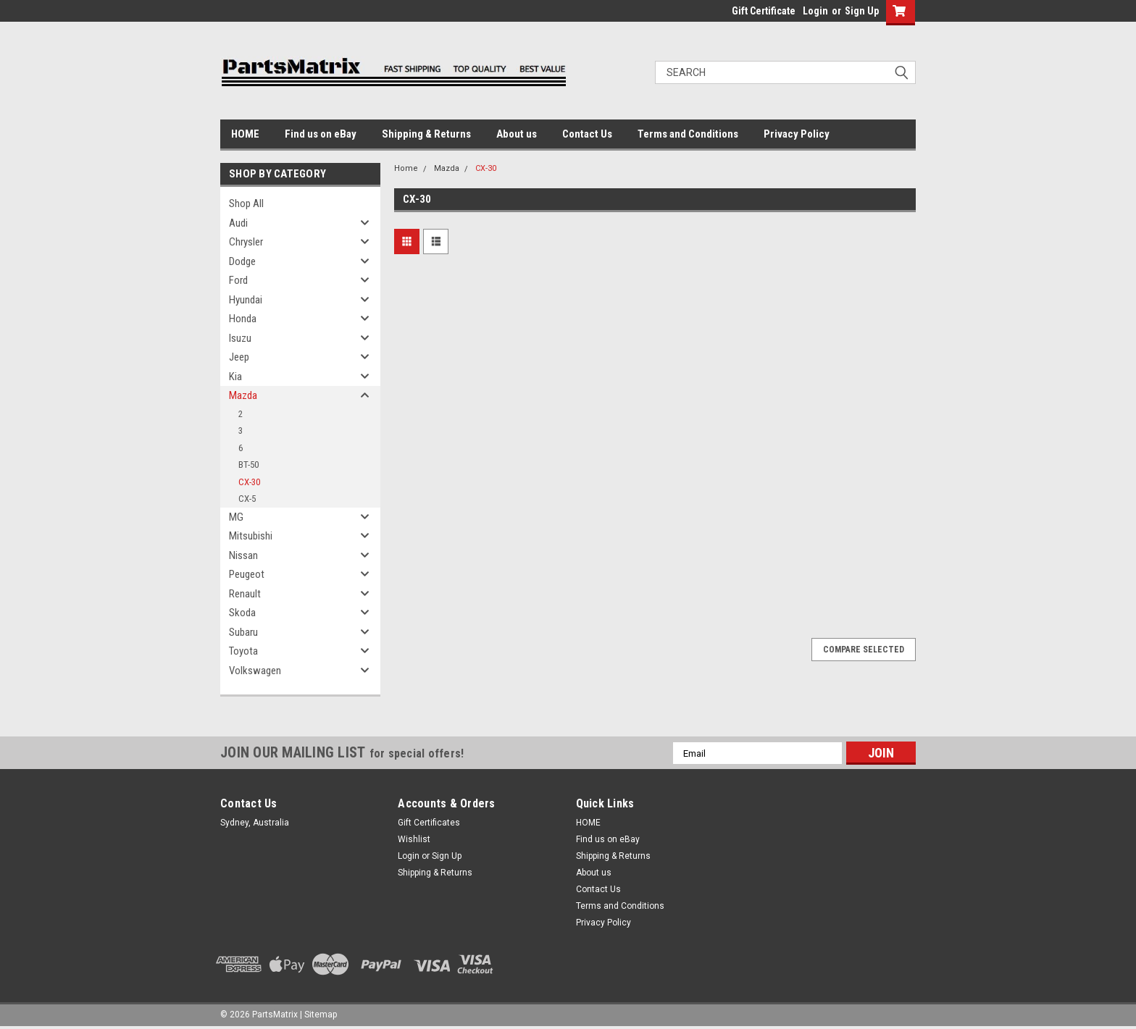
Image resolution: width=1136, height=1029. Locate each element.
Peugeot (246, 574)
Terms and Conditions (688, 133)
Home (406, 168)
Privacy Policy (797, 133)
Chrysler (246, 241)
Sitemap (320, 1014)
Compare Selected (863, 649)
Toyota (243, 651)
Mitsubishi (250, 535)
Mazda (243, 395)
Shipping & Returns (426, 133)
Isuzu (240, 338)
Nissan (243, 555)
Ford (238, 280)
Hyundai (245, 299)
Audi (238, 223)
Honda (242, 318)
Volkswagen (255, 670)
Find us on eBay (320, 133)
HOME (245, 133)
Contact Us (587, 133)
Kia (235, 376)
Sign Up (862, 11)
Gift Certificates (429, 823)
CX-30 (249, 481)
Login (815, 11)
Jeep (239, 357)
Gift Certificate (763, 11)
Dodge (242, 261)
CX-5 (247, 498)
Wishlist (414, 839)
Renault (245, 593)
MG (236, 517)
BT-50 (248, 464)
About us (516, 133)
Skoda (242, 612)
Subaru (243, 632)
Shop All (246, 203)
